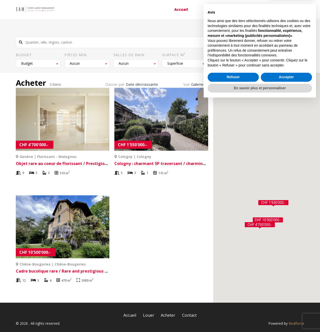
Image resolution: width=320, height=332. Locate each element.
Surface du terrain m (235, 54)
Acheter (240, 9)
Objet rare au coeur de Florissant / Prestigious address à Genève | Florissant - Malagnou (105, 163)
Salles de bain (128, 54)
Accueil (181, 9)
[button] (260, 225)
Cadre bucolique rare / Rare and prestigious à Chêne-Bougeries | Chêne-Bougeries (99, 271)
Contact (273, 9)
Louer (210, 9)
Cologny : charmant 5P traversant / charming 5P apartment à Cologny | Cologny (195, 163)
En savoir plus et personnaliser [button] (260, 318)
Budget (24, 54)
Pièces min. (76, 54)
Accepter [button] (286, 307)
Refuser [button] (233, 307)
